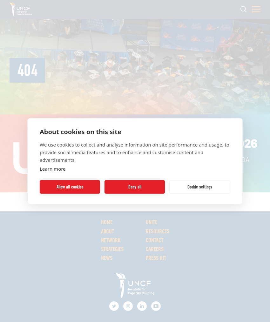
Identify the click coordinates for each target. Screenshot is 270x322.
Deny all (134, 187)
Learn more (53, 168)
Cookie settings (199, 187)
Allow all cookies (70, 187)
